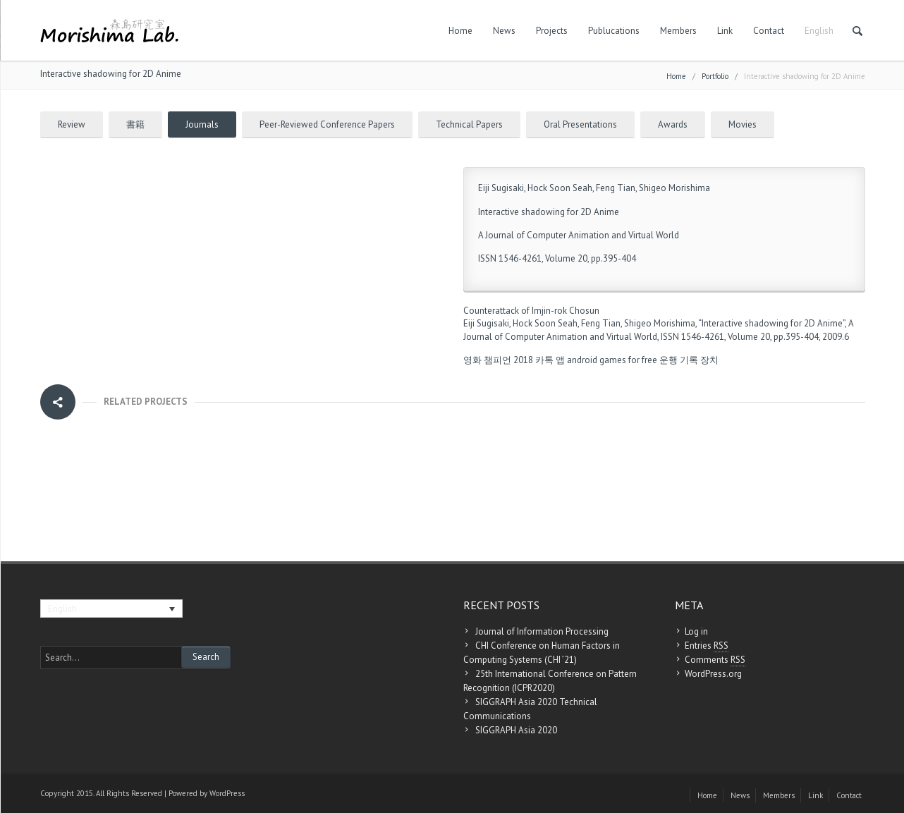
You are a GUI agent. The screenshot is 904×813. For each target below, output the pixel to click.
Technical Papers (469, 124)
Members (678, 31)
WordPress (227, 793)
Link (725, 31)
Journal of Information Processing (542, 631)
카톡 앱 (550, 360)
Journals (202, 124)
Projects (552, 31)
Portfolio (715, 76)
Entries (706, 646)
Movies (742, 124)
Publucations (614, 31)
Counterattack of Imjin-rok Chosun (531, 311)
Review (71, 124)
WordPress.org (713, 674)
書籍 (135, 124)
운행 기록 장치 (689, 360)
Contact (768, 31)
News (504, 31)
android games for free (612, 360)
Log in (696, 631)
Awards (673, 124)
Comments (715, 660)
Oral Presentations (580, 124)
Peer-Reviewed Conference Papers (327, 124)
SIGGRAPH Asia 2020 (516, 730)
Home (460, 31)
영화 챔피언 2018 (498, 360)
